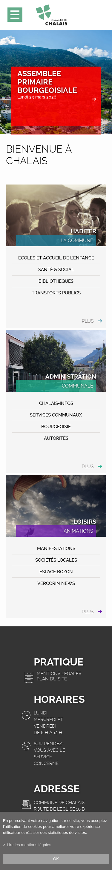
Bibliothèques (56, 281)
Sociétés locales (56, 560)
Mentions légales (59, 673)
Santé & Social (56, 269)
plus (88, 321)
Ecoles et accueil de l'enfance (56, 258)
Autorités (56, 438)
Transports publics (56, 293)
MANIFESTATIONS (56, 548)
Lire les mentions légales (29, 845)
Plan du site (52, 679)
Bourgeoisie (56, 426)
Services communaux (56, 415)
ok (56, 859)
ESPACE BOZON (56, 571)
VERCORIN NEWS (56, 583)
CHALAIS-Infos (56, 403)
